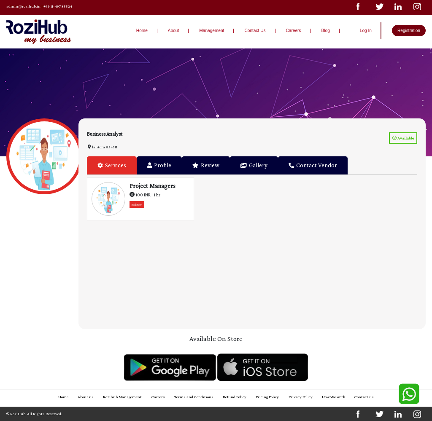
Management (211, 30)
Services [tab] (111, 165)
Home (142, 30)
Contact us (364, 396)
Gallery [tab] (253, 165)
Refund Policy (234, 396)
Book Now (137, 204)
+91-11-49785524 (57, 6)
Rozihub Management (122, 396)
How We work (333, 396)
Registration (408, 30)
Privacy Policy (301, 396)
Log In (366, 30)
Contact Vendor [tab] (313, 165)
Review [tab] (205, 165)
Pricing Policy (267, 396)
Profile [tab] (159, 165)
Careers (293, 30)
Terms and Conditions (193, 396)
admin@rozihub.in (23, 6)
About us (86, 396)
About (173, 30)
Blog (325, 30)
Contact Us (254, 30)
